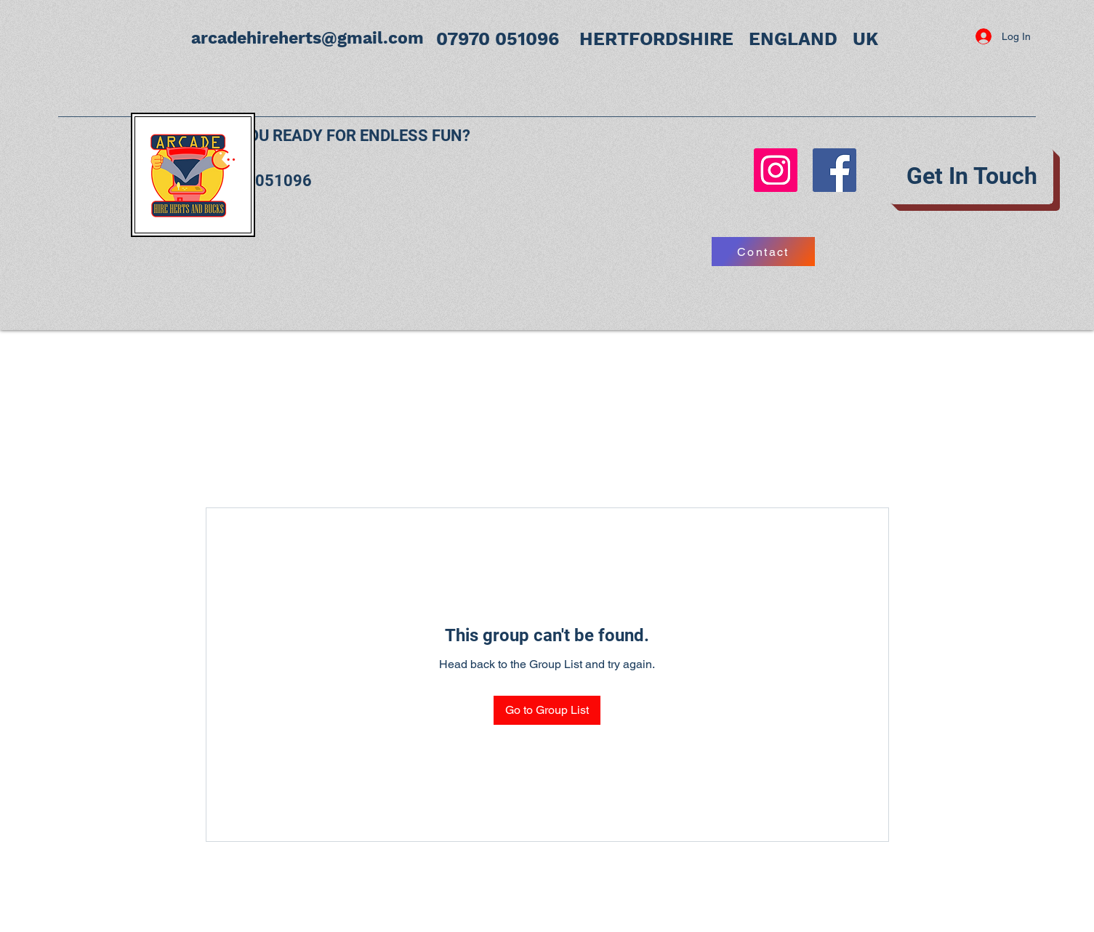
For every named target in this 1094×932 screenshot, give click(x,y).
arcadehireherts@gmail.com (307, 38)
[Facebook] (834, 170)
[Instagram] (775, 170)
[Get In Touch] (971, 176)
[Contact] (763, 251)
